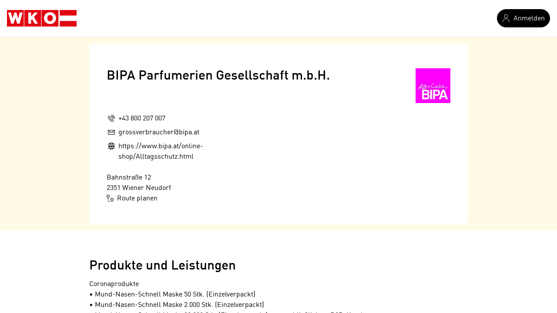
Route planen (132, 198)
